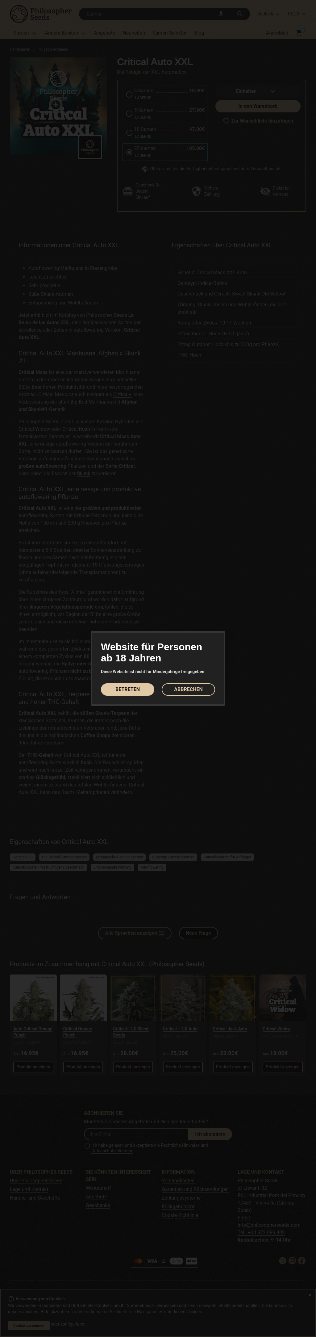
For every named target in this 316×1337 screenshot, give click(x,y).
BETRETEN (127, 689)
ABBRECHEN (188, 689)
